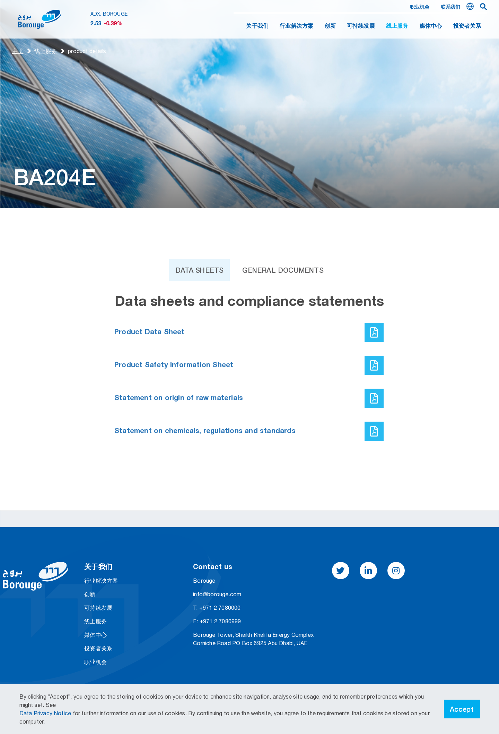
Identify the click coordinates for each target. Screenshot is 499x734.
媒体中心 (431, 26)
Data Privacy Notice (46, 713)
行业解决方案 (296, 26)
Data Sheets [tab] (199, 293)
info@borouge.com (217, 594)
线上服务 (45, 51)
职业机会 (420, 7)
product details (87, 51)
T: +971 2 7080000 (216, 608)
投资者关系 (467, 26)
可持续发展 (361, 26)
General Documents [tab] (282, 293)
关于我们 (257, 26)
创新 (329, 26)
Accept (462, 709)
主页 (17, 51)
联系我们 (451, 7)
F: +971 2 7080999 (217, 621)
